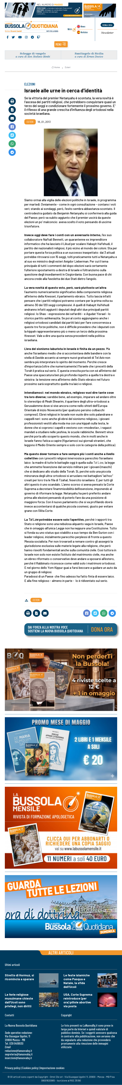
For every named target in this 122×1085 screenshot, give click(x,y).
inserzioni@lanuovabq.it (18, 1058)
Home (56, 67)
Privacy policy (12, 1068)
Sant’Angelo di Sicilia (89, 54)
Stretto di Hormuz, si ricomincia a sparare (19, 977)
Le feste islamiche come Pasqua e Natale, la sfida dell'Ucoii (76, 981)
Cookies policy (30, 1068)
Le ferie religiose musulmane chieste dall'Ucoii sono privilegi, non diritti (19, 1000)
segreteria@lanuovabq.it (19, 1054)
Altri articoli (61, 952)
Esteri (67, 67)
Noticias (84, 32)
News (82, 26)
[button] (61, 44)
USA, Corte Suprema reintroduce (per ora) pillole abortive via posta (77, 1000)
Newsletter (107, 33)
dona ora (107, 25)
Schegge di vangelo (33, 54)
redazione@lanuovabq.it (18, 1050)
